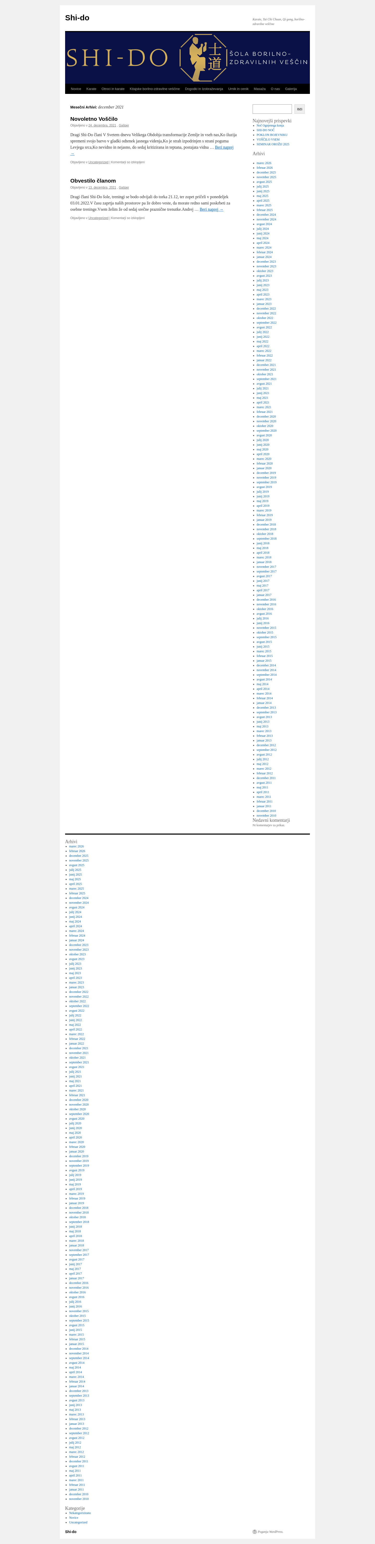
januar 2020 (264, 468)
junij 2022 (263, 337)
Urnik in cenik (238, 89)
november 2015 (266, 628)
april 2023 (263, 294)
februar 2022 (265, 355)
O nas (275, 89)
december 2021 (266, 365)
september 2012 (267, 750)
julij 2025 (263, 186)
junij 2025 (263, 191)
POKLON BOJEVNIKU (272, 135)
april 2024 (263, 243)
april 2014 (263, 689)
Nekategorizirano (80, 1513)
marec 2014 (264, 693)
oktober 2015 (265, 632)
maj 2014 (262, 684)
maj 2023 (262, 290)
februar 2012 (265, 773)
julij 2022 (263, 332)
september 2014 (267, 675)
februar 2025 (265, 210)
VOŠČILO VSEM (268, 139)
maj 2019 (262, 501)
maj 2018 (262, 548)
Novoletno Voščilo (94, 119)
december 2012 (266, 745)
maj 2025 (262, 196)
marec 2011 (264, 797)
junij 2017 (263, 581)
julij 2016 (263, 618)
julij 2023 (263, 280)
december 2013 (266, 707)
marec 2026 (264, 163)
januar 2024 (264, 257)
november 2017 (266, 567)
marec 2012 (264, 768)
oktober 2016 (265, 609)
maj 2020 (262, 449)
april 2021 (263, 402)
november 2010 (266, 815)
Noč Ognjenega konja (270, 125)
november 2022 (266, 313)
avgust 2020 (264, 435)
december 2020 (266, 416)
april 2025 (263, 200)
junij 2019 (263, 496)
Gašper (124, 125)
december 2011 (266, 778)
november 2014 (266, 670)
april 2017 (263, 590)
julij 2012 (263, 759)
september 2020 (267, 430)
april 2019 (263, 506)
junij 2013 (263, 721)
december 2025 (266, 172)
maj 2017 (262, 585)
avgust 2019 (264, 487)
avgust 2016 (264, 614)
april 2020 (263, 454)
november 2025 (266, 177)
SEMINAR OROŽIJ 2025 (273, 144)
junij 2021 (263, 393)
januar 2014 (264, 703)
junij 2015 (263, 646)
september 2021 (267, 379)
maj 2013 (262, 726)
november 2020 (266, 421)
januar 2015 (264, 660)
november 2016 (266, 604)
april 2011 (263, 792)
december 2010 (266, 811)
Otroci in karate (113, 89)
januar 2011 (264, 806)
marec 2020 (264, 459)
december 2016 (266, 599)
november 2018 (266, 529)
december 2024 (266, 214)
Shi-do (77, 17)
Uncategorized (98, 162)
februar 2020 (265, 463)
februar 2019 (265, 515)
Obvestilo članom (93, 181)
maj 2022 (262, 341)
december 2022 (266, 308)
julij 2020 (263, 440)
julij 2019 (263, 491)
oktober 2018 (265, 534)
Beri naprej (212, 209)
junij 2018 (263, 543)
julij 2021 (263, 388)
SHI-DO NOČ (266, 130)
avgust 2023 (264, 276)
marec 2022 (264, 351)
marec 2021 (264, 407)
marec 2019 (264, 510)
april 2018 (263, 552)
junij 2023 (263, 285)
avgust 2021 (264, 383)
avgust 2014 (264, 679)
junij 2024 (263, 233)
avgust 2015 (264, 642)
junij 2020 (263, 445)
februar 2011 (265, 801)
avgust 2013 (264, 717)
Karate (91, 89)
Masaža (260, 89)
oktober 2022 (265, 318)
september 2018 (267, 538)
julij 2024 (263, 229)
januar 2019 (264, 520)
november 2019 (266, 477)
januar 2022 (264, 360)
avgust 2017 (264, 576)
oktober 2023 (265, 271)
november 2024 (266, 219)
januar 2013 (264, 740)
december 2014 (266, 665)
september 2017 (267, 571)
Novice (76, 89)
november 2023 (266, 266)
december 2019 (266, 473)
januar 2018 (264, 562)
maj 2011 (262, 787)
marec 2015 (264, 651)
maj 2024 (262, 238)
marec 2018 (264, 557)
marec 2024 (264, 247)
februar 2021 (265, 412)
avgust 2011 (264, 783)
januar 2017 (264, 595)
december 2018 (266, 524)
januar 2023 (264, 304)
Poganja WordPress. (270, 1532)
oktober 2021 (265, 374)
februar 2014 (265, 698)
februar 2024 (265, 252)
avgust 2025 (264, 182)
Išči (299, 109)
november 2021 (266, 369)
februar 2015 (265, 656)
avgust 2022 (264, 327)
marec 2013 (264, 731)
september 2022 (267, 322)
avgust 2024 (264, 224)
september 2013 (267, 712)
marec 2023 (264, 299)
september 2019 (267, 482)
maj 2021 (262, 398)
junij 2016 (263, 623)
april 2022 (263, 346)
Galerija (291, 89)
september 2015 (267, 637)
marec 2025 (264, 205)
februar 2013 (265, 736)
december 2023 (266, 261)
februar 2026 (265, 168)
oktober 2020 (265, 426)
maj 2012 (262, 764)
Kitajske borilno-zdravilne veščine (155, 89)
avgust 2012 (264, 754)
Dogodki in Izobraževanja (204, 89)
